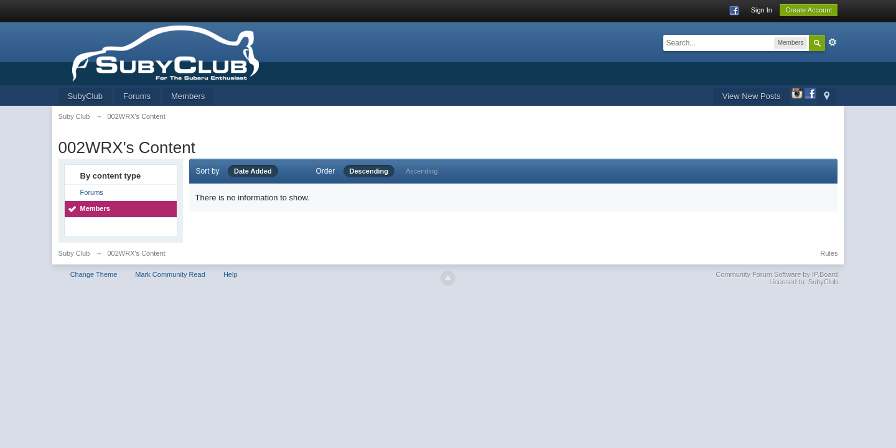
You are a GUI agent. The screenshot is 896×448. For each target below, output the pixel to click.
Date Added (253, 171)
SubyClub (85, 96)
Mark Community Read (170, 274)
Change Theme (94, 274)
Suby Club (74, 253)
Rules (829, 253)
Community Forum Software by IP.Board (777, 274)
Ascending (421, 171)
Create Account (808, 10)
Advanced (833, 42)
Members (188, 96)
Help (230, 274)
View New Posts (751, 96)
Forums (137, 96)
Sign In (761, 10)
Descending (369, 171)
